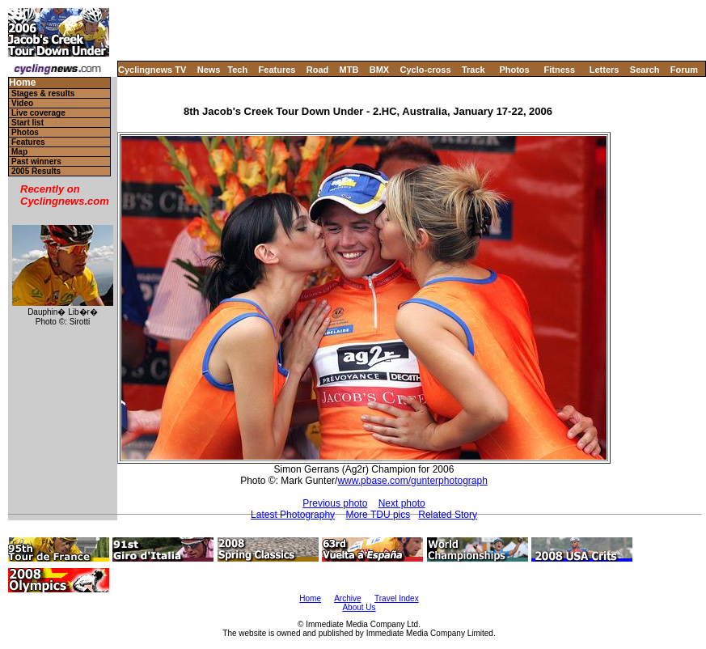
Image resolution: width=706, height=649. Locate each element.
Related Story (447, 514)
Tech (237, 69)
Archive (347, 598)
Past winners (36, 161)
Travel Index (396, 598)
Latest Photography (293, 514)
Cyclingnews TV (152, 69)
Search (645, 69)
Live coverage (38, 112)
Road (317, 69)
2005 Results (36, 171)
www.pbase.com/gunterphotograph (412, 480)
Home (22, 83)
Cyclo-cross (425, 69)
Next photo (401, 503)
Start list (27, 122)
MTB (349, 69)
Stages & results (42, 93)
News (209, 69)
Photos (514, 69)
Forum (684, 69)
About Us (358, 607)
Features (277, 69)
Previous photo (334, 503)
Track (473, 69)
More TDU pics (377, 514)
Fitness (559, 69)
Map (19, 151)
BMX (379, 69)
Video (22, 103)
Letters (604, 69)
